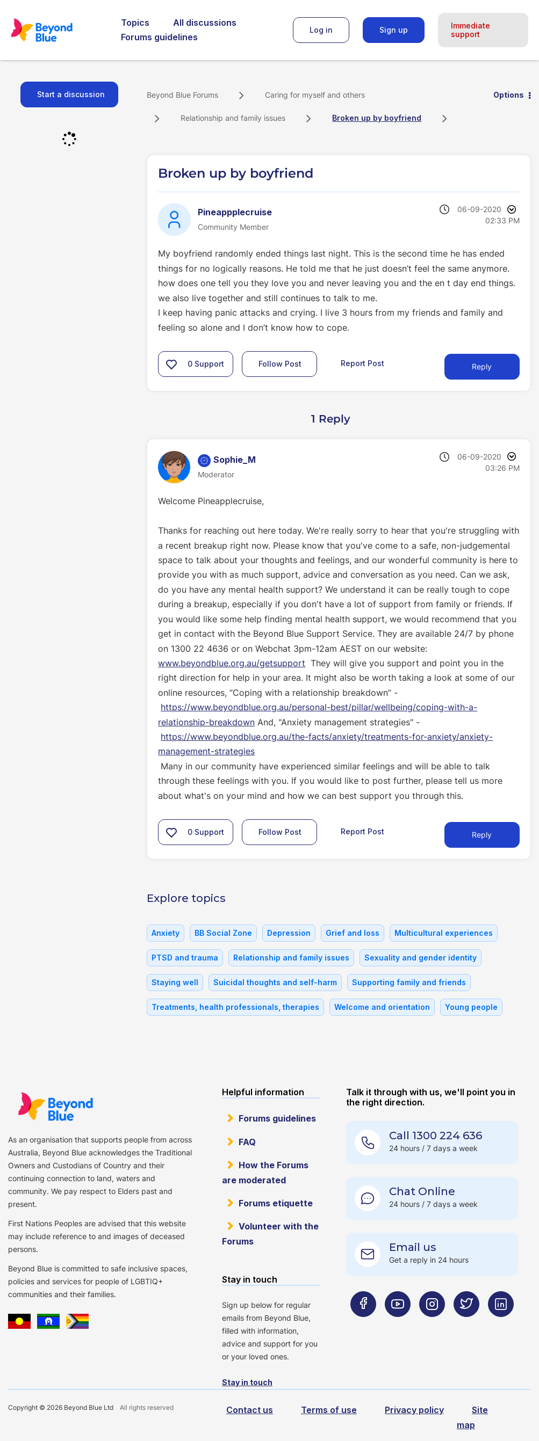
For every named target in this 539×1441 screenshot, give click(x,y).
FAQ (247, 1142)
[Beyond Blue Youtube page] (397, 1324)
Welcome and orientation (382, 1006)
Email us (412, 1247)
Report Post (362, 363)
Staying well (175, 982)
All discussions (204, 22)
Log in (321, 29)
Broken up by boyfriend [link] (376, 117)
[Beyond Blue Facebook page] (363, 1324)
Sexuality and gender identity (420, 957)
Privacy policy (414, 1409)
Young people (471, 1006)
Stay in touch (247, 1382)
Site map (472, 1417)
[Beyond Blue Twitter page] (466, 1324)
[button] (171, 364)
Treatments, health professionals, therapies (235, 1006)
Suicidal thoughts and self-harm (275, 982)
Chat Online (422, 1191)
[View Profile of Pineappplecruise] (235, 212)
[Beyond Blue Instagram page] (432, 1324)
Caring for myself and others (315, 94)
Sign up (393, 29)
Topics (135, 22)
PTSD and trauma (185, 957)
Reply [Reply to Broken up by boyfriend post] (482, 366)
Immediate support (470, 30)
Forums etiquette (276, 1203)
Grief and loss (352, 932)
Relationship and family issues (233, 117)
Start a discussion (71, 94)
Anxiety (165, 932)
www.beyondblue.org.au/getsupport (231, 663)
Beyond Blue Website (55, 1106)
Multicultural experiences (443, 932)
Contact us (249, 1409)
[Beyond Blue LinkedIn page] (501, 1324)
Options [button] (508, 94)
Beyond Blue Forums (56, 30)
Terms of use (329, 1409)
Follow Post (279, 363)
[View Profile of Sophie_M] (234, 459)
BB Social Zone (223, 932)
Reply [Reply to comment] (482, 834)
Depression (289, 932)
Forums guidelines (159, 37)
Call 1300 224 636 (435, 1135)
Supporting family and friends (409, 982)
